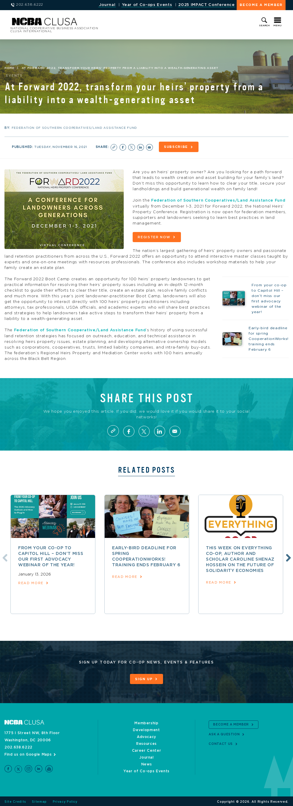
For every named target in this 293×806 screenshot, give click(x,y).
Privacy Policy (65, 800)
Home (9, 67)
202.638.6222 (18, 746)
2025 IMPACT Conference (206, 5)
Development (146, 729)
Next (288, 556)
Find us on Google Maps (28, 753)
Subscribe (177, 146)
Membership (146, 722)
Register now (154, 236)
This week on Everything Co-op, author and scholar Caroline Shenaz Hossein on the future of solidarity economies (240, 558)
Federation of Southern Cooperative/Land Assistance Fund (80, 329)
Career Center (146, 749)
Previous (4, 556)
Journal (107, 5)
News (146, 763)
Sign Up (144, 678)
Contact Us (221, 742)
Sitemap (39, 800)
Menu (277, 25)
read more (31, 582)
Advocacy (146, 735)
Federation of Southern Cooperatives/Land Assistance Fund (218, 200)
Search (264, 25)
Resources (146, 742)
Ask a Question (224, 733)
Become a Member (261, 5)
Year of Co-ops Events (147, 5)
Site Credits (15, 800)
